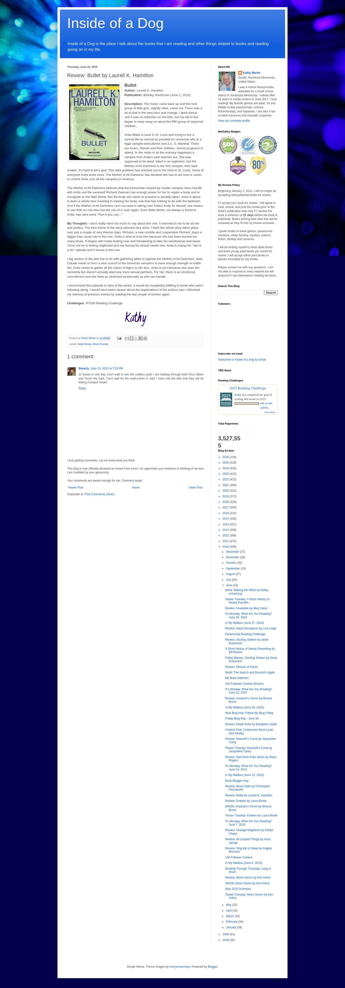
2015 (226, 518)
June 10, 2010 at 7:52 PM (106, 368)
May (229, 905)
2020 (226, 490)
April (229, 910)
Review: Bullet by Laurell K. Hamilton (248, 795)
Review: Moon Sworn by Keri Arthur (247, 877)
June (229, 585)
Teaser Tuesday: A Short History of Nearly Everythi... (247, 600)
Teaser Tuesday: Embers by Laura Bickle (251, 815)
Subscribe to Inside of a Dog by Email (242, 359)
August (231, 574)
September (233, 568)
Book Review (100, 344)
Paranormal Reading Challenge (245, 634)
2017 (226, 507)
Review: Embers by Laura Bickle (246, 801)
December (233, 551)
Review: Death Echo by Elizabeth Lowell (251, 724)
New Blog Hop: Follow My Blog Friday (249, 713)
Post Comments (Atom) (100, 494)
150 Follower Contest (238, 857)
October (231, 562)
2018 (226, 502)
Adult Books (85, 344)
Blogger (213, 966)
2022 (226, 479)
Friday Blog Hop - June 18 (242, 718)
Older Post (195, 487)
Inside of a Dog (115, 23)
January (231, 927)
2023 (226, 474)
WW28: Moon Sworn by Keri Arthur (247, 883)
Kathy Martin (251, 73)
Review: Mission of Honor (241, 667)
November (233, 557)
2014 (226, 524)
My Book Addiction (237, 678)
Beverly (84, 368)
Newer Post (75, 487)
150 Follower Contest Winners (244, 683)
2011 (226, 541)
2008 (226, 940)
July (229, 579)
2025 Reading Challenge (247, 388)
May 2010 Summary (238, 888)
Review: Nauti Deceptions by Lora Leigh (250, 628)
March (230, 916)
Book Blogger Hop (236, 780)
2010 (226, 546)
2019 (226, 496)
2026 (226, 457)
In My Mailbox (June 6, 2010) (243, 863)
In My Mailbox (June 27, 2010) (244, 623)
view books (269, 412)
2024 (226, 468)
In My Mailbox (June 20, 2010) (244, 707)
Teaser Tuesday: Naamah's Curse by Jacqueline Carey (248, 749)
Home (136, 487)
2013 (226, 530)
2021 (226, 485)
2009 (226, 934)
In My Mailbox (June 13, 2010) (244, 775)
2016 (226, 513)
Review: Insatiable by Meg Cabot (246, 608)
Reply (82, 388)
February (232, 921)
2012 (226, 535)
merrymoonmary (179, 966)
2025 (226, 462)
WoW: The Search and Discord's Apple (250, 672)
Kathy (238, 394)
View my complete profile (234, 120)
